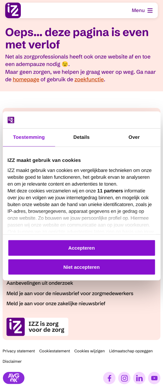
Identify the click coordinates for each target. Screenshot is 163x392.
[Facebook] (109, 378)
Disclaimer (12, 361)
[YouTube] (154, 378)
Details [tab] (82, 137)
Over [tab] (134, 137)
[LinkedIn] (139, 378)
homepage (26, 79)
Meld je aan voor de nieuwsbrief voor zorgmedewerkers (70, 293)
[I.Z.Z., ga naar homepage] (13, 10)
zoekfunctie (89, 79)
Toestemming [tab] (29, 137)
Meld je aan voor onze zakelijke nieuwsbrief (56, 303)
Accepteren (81, 248)
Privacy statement (19, 351)
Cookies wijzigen (90, 351)
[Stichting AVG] (14, 378)
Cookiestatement (54, 351)
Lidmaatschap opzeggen (131, 351)
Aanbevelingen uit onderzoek (40, 283)
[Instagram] (124, 378)
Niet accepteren (81, 267)
